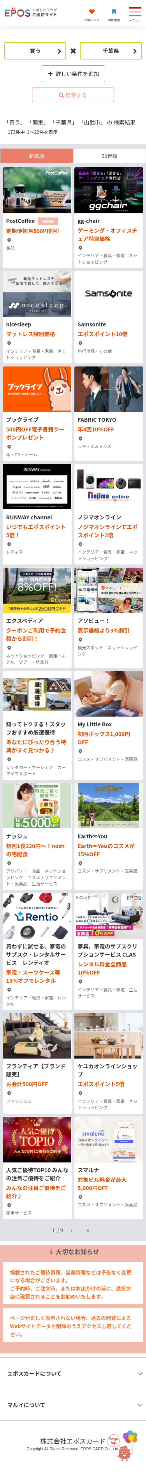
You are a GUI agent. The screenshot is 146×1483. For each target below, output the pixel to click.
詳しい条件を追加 (73, 73)
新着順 (36, 156)
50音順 (109, 156)
